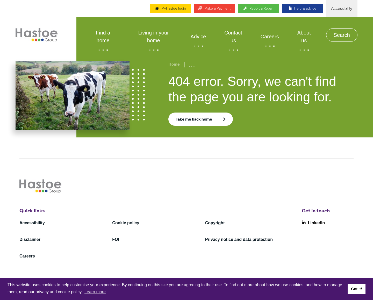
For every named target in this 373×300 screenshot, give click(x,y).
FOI (115, 239)
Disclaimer (29, 239)
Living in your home (153, 36)
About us (304, 36)
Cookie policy (125, 223)
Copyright (215, 223)
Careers (269, 36)
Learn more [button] (95, 292)
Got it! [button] (356, 289)
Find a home (103, 36)
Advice (198, 36)
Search (342, 35)
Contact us (233, 36)
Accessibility (32, 223)
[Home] (37, 35)
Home (174, 65)
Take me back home (194, 120)
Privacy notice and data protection (239, 239)
